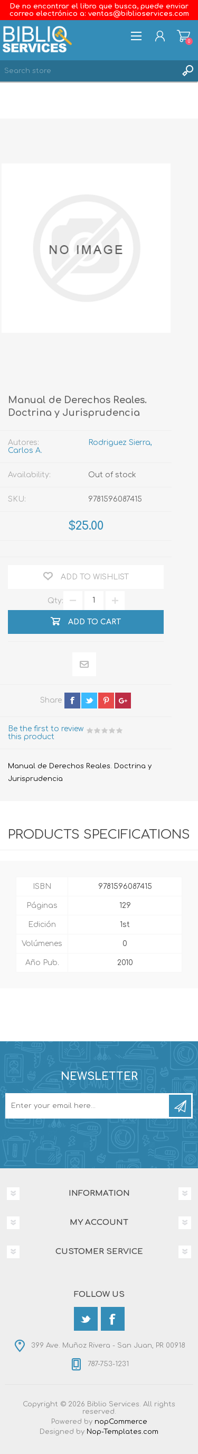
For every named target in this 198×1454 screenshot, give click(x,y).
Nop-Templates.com (122, 1431)
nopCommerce (121, 1421)
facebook (72, 700)
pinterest (106, 700)
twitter (89, 700)
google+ (123, 700)
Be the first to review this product (45, 733)
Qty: (55, 600)
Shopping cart (183, 36)
